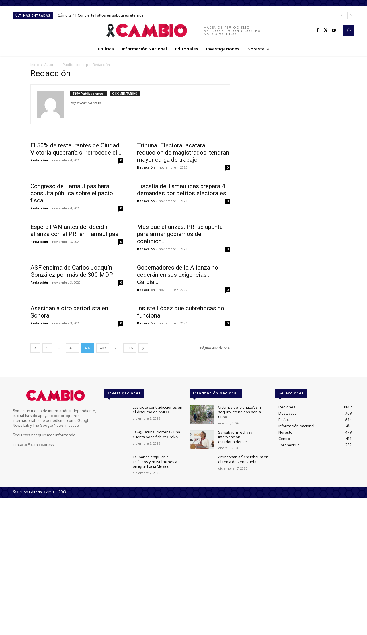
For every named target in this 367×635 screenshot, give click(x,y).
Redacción (39, 160)
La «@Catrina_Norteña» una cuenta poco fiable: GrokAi (156, 434)
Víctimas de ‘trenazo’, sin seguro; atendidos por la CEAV (239, 411)
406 (72, 348)
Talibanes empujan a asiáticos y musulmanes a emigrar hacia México (155, 461)
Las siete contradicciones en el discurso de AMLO (157, 409)
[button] (348, 30)
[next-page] (143, 348)
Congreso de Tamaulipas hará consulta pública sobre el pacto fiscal (71, 193)
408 (103, 348)
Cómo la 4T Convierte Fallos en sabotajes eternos (101, 15)
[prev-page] (35, 348)
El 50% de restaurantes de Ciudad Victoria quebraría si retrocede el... (76, 149)
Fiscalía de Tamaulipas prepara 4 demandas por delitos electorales (181, 190)
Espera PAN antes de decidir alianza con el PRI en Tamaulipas (74, 230)
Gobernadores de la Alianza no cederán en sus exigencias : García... (177, 274)
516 (130, 348)
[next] (350, 15)
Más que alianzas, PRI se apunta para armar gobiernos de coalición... (180, 234)
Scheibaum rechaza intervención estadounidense (234, 436)
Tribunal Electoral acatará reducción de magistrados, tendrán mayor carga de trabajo (183, 152)
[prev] (341, 15)
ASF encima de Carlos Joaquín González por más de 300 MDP (71, 271)
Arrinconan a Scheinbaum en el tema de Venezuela (243, 458)
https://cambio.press (85, 103)
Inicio (34, 64)
